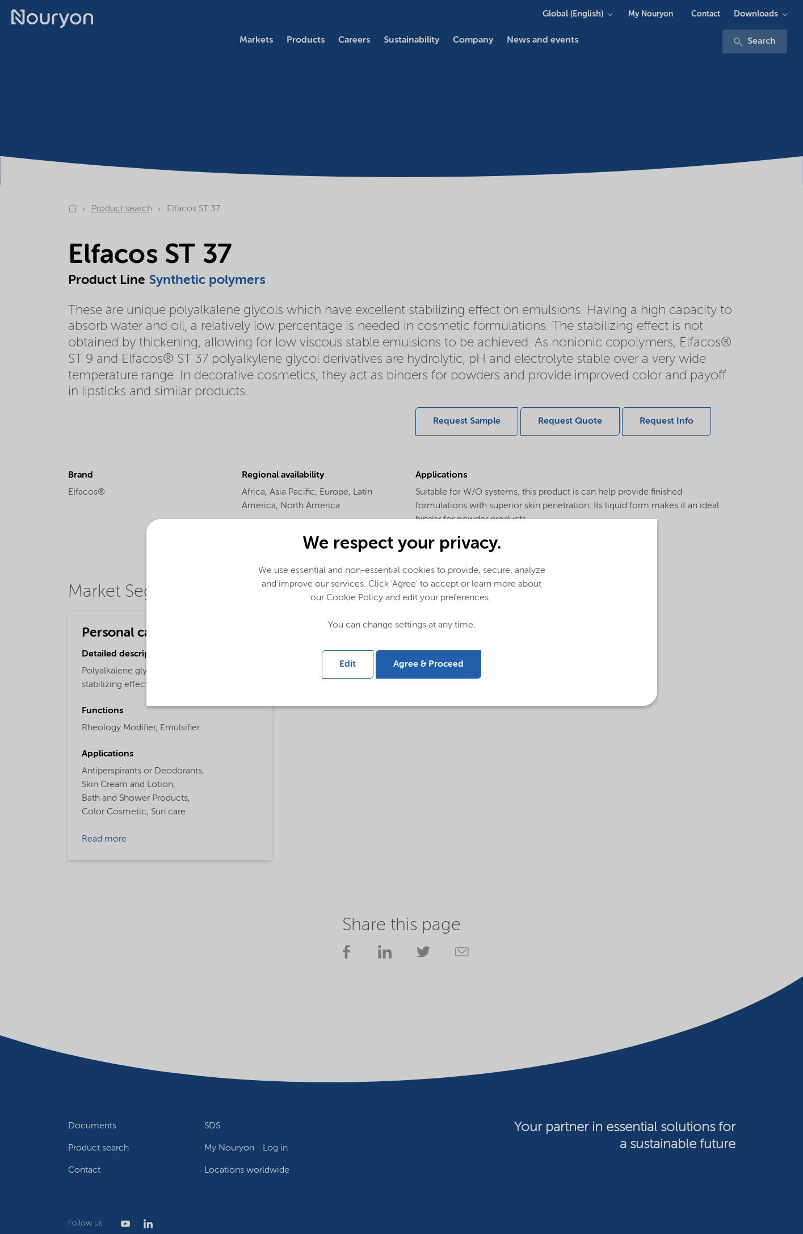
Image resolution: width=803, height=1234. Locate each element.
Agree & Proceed (428, 664)
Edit (347, 664)
